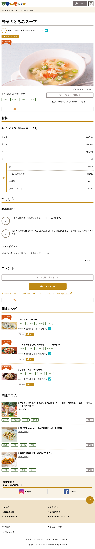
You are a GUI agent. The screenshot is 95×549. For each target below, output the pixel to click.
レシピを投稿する (10, 517)
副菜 (41, 373)
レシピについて (14, 10)
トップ (4, 10)
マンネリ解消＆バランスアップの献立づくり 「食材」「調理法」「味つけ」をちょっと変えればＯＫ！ (56, 404)
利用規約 (6, 527)
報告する (90, 260)
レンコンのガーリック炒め (31, 370)
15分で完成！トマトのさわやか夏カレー (37, 453)
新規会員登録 (8, 512)
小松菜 (31, 323)
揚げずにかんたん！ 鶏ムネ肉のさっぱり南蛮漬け (41, 428)
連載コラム (54, 507)
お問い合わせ (8, 532)
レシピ (6, 507)
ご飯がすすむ (49, 348)
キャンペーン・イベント (59, 517)
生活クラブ (47, 540)
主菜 (31, 348)
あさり (22, 323)
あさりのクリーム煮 (28, 319)
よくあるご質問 (56, 527)
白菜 (49, 323)
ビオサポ (40, 323)
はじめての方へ (56, 512)
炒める (22, 348)
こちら (68, 293)
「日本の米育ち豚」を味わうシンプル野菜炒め (40, 345)
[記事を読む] (23, 409)
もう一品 (50, 373)
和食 (40, 348)
